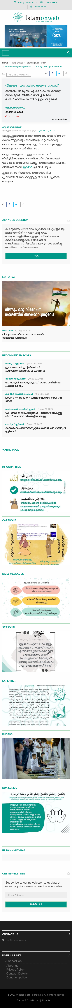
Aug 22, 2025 (34, 424)
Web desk (7, 331)
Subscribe (36, 904)
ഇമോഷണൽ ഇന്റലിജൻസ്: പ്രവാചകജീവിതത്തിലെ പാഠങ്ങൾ (25, 369)
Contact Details (17, 974)
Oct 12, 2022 (47, 130)
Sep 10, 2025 (35, 379)
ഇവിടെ (28, 167)
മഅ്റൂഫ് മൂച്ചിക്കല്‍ (14, 364)
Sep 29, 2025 (34, 363)
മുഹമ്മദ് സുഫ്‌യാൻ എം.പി (19, 394)
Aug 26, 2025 (45, 409)
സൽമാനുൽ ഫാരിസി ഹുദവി (20, 409)
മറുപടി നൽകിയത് (11, 127)
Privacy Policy (15, 970)
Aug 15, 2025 (22, 330)
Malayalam (38, 7)
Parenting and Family (36, 63)
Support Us (14, 961)
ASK (36, 256)
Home (5, 63)
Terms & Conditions (28, 1001)
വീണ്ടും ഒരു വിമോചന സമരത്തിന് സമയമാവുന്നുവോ (24, 336)
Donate (46, 1001)
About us (12, 966)
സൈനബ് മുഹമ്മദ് (15, 379)
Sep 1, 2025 (42, 394)
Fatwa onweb (17, 63)
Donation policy (16, 978)
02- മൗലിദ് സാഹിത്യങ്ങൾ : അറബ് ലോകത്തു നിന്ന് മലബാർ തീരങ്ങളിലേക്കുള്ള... (33, 415)
